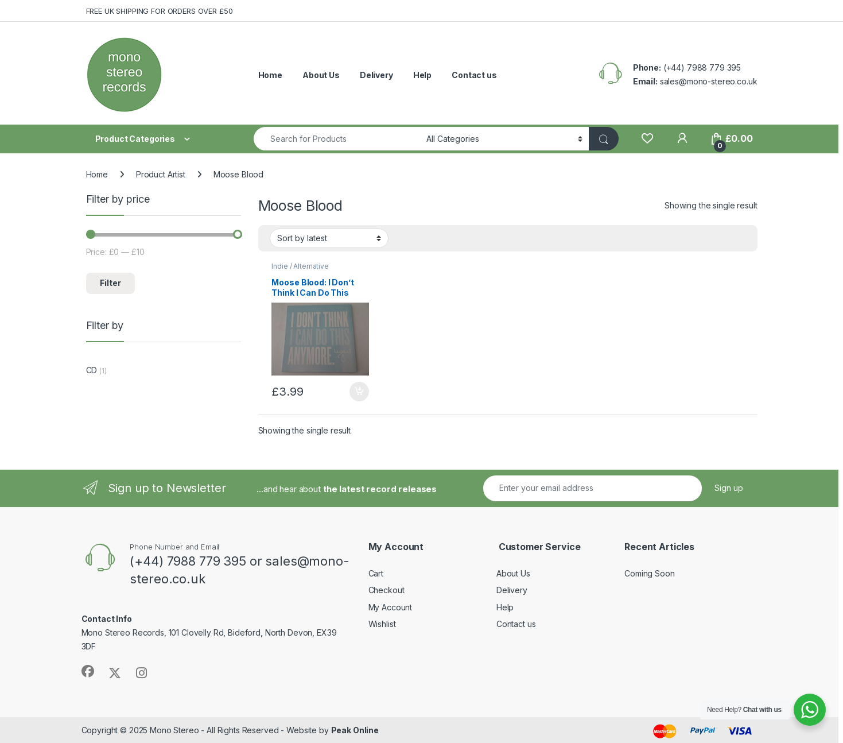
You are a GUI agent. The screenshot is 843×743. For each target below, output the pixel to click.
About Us (321, 75)
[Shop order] (329, 238)
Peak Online (355, 730)
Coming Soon (649, 573)
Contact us (474, 75)
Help (422, 75)
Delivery (376, 75)
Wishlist (382, 624)
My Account (390, 607)
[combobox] (337, 138)
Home (270, 75)
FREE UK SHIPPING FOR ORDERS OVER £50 (159, 11)
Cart (375, 573)
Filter (110, 283)
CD (92, 370)
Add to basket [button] (359, 391)
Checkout (386, 590)
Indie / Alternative (299, 266)
